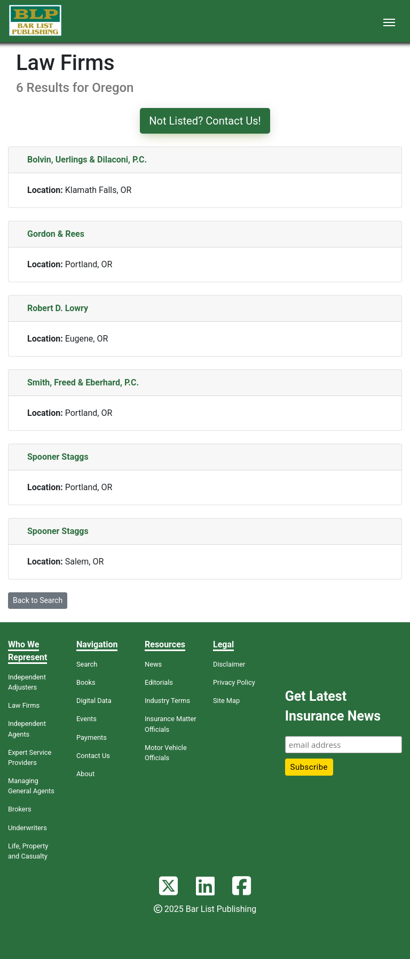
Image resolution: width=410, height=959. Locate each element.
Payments (91, 737)
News (153, 664)
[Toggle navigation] (389, 21)
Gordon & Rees (55, 234)
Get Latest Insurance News (333, 706)
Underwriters (27, 828)
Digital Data (94, 701)
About (85, 774)
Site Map (226, 701)
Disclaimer (229, 664)
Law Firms (24, 705)
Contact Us (93, 756)
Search (86, 664)
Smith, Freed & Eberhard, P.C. (83, 382)
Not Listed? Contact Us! (205, 120)
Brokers (19, 809)
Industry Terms (167, 701)
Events (86, 719)
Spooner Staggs (58, 457)
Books (86, 682)
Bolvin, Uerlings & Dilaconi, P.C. (87, 159)
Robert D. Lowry (57, 308)
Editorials (159, 682)
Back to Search (37, 600)
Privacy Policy (234, 682)
